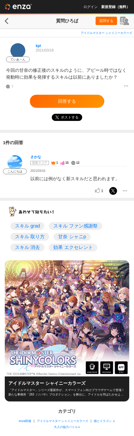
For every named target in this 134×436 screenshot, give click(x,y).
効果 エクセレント (73, 247)
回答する (67, 101)
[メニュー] (126, 86)
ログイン (90, 7)
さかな (35, 157)
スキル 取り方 (30, 236)
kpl (38, 46)
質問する (106, 21)
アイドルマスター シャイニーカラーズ (106, 33)
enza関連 (25, 421)
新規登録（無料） (115, 7)
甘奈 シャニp (72, 236)
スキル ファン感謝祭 (75, 225)
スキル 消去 (27, 247)
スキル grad (27, 225)
